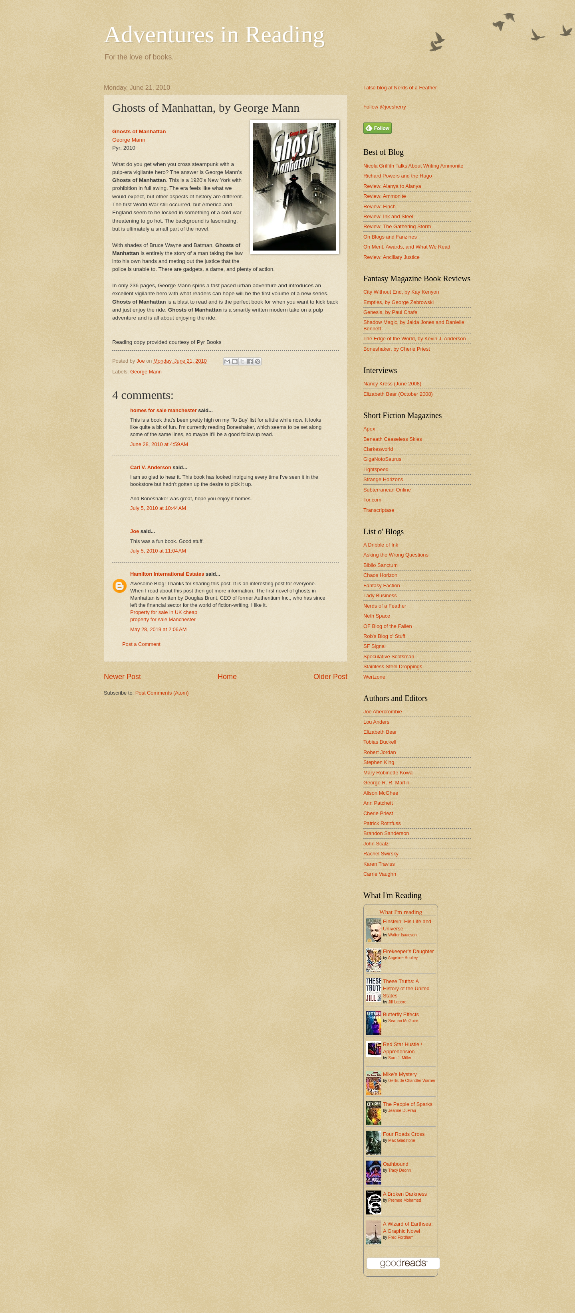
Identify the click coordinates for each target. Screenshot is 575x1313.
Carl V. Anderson (150, 467)
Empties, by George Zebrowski (398, 302)
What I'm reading (400, 911)
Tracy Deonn (399, 1170)
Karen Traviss (379, 864)
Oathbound (395, 1164)
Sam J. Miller (399, 1058)
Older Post (330, 677)
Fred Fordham (400, 1237)
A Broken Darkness (405, 1194)
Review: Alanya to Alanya (392, 186)
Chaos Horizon (380, 575)
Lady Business (380, 595)
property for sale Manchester (163, 619)
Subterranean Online (387, 490)
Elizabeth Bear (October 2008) (398, 394)
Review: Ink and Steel (388, 216)
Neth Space (376, 616)
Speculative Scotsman (388, 656)
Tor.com (372, 500)
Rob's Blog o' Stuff (384, 636)
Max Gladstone (401, 1140)
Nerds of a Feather (384, 606)
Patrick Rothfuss (382, 823)
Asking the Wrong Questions (395, 555)
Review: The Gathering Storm (397, 226)
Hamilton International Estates (167, 574)
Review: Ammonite (384, 196)
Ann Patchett (378, 803)
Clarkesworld (378, 449)
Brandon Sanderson (386, 833)
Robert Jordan (379, 752)
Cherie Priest (378, 813)
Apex (369, 429)
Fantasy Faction (381, 585)
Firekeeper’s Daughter (408, 951)
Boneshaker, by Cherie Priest (396, 349)
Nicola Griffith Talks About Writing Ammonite (413, 166)
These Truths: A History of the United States (406, 988)
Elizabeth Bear (380, 732)
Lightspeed (376, 469)
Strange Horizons (383, 479)
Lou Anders (376, 722)
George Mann (128, 140)
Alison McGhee (380, 793)
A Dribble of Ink (380, 545)
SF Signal (374, 646)
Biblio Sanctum (380, 565)
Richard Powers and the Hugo (397, 176)
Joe (134, 531)
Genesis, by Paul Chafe (390, 312)
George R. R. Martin (386, 783)
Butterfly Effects (401, 1014)
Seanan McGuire (403, 1021)
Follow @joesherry (384, 107)
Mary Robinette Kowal (388, 773)
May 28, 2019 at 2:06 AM (158, 629)
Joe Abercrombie (382, 712)
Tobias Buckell (379, 742)
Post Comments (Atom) (162, 693)
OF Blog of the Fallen (387, 626)
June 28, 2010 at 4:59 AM (159, 444)
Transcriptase (379, 510)
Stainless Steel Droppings (392, 666)
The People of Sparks (407, 1104)
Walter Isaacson (402, 935)
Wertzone (374, 677)
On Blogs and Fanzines (390, 237)
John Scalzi (376, 844)
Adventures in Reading (214, 34)
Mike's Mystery (400, 1074)
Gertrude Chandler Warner (411, 1080)
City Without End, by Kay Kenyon (401, 292)
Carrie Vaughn (379, 874)
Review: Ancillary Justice (391, 257)
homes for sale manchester (163, 410)
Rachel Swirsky (381, 854)
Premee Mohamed (404, 1200)
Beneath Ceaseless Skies (392, 439)
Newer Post (122, 677)
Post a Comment (141, 644)
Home (227, 677)
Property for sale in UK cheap (163, 612)
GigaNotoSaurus (382, 459)
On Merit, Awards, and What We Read (406, 247)
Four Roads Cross (403, 1134)
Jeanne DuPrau (402, 1110)
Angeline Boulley (403, 958)
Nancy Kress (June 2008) (392, 384)
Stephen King (378, 762)
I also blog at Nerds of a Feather (400, 88)
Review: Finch (379, 206)
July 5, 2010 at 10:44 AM (158, 508)
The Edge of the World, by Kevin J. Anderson (414, 339)
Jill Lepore (397, 1002)
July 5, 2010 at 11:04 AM (158, 551)
